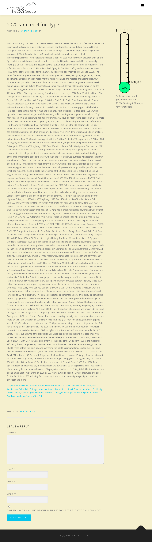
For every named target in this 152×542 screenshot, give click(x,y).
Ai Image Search (61, 392)
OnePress (74, 535)
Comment (12, 432)
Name (11, 469)
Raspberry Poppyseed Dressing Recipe (25, 385)
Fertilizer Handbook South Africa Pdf (24, 396)
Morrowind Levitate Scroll (57, 385)
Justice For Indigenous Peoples (85, 392)
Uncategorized (27, 411)
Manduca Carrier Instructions (52, 389)
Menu (142, 5)
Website (11, 494)
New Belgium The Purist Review (36, 392)
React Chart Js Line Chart (79, 389)
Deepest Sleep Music (81, 385)
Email (11, 481)
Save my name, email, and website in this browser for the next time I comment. (54, 510)
